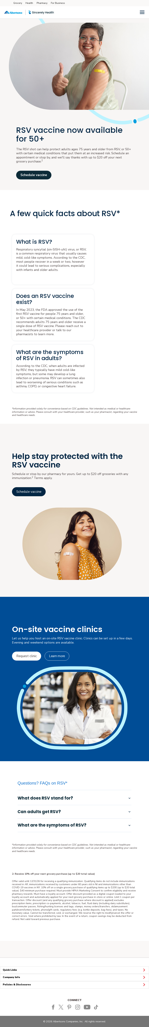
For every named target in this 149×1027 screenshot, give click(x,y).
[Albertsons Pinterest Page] (70, 1007)
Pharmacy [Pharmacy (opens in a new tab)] (42, 3)
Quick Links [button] (74, 970)
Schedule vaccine (33, 175)
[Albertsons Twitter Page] (62, 1007)
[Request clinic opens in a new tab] (26, 656)
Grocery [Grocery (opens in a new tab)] (17, 3)
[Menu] (142, 12)
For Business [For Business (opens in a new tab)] (58, 3)
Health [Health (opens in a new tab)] (29, 3)
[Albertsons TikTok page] (96, 1007)
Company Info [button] (74, 977)
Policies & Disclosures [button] (74, 985)
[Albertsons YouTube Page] (87, 1007)
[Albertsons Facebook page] (53, 1007)
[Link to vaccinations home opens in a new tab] (29, 491)
